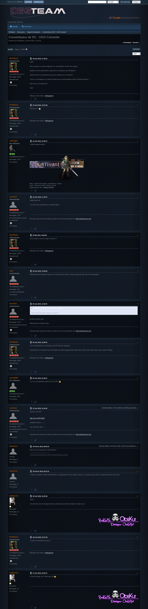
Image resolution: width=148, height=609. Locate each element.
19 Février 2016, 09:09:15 (41, 446)
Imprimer (136, 49)
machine (13, 197)
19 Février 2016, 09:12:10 (41, 471)
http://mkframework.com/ (83, 219)
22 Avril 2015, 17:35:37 (40, 197)
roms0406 (13, 378)
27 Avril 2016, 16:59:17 (40, 573)
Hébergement (49, 96)
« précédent (126, 42)
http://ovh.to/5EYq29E (37, 418)
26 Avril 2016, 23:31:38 (40, 537)
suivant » (136, 42)
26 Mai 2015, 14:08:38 (40, 235)
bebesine (13, 446)
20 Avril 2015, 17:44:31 (40, 59)
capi (11, 271)
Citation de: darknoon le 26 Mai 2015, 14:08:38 (47, 308)
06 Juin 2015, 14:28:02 (40, 304)
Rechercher (26, 26)
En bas (10, 49)
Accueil (13, 26)
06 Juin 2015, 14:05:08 (40, 271)
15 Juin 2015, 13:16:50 (40, 408)
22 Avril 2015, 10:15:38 (40, 105)
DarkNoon (13, 58)
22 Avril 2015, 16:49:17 (40, 141)
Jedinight (13, 141)
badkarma (13, 496)
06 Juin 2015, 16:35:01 (40, 378)
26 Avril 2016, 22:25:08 (40, 496)
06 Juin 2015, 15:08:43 (40, 342)
